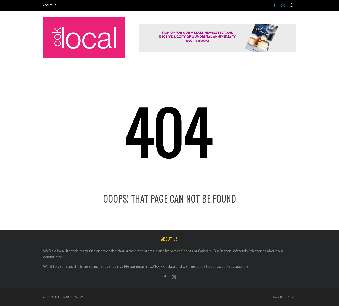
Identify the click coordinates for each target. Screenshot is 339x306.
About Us (49, 5)
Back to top (284, 297)
